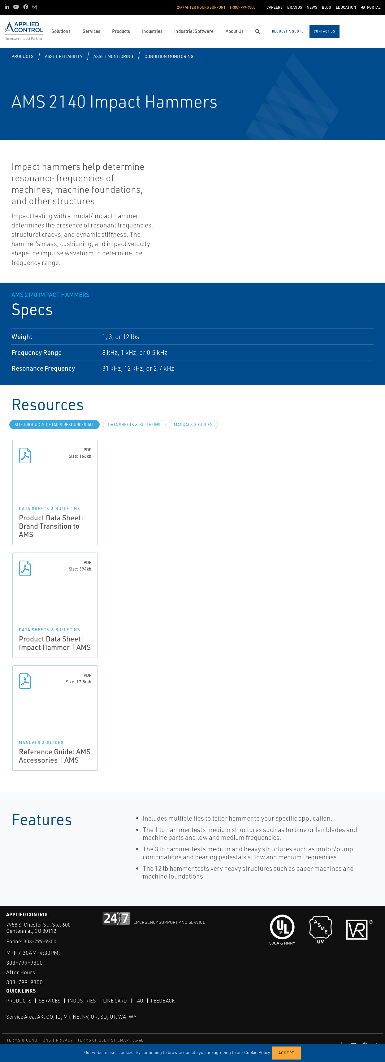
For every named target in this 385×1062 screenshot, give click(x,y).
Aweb (138, 1040)
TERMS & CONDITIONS (28, 1040)
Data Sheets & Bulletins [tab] (134, 424)
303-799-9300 (40, 941)
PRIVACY (64, 1040)
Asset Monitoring (113, 56)
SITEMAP (119, 1040)
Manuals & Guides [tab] (193, 424)
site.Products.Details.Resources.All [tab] (54, 424)
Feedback (163, 1001)
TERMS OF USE (91, 1040)
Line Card (115, 1001)
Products (22, 56)
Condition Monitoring (169, 56)
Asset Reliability (63, 56)
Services (49, 1001)
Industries (82, 1001)
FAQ (138, 1001)
